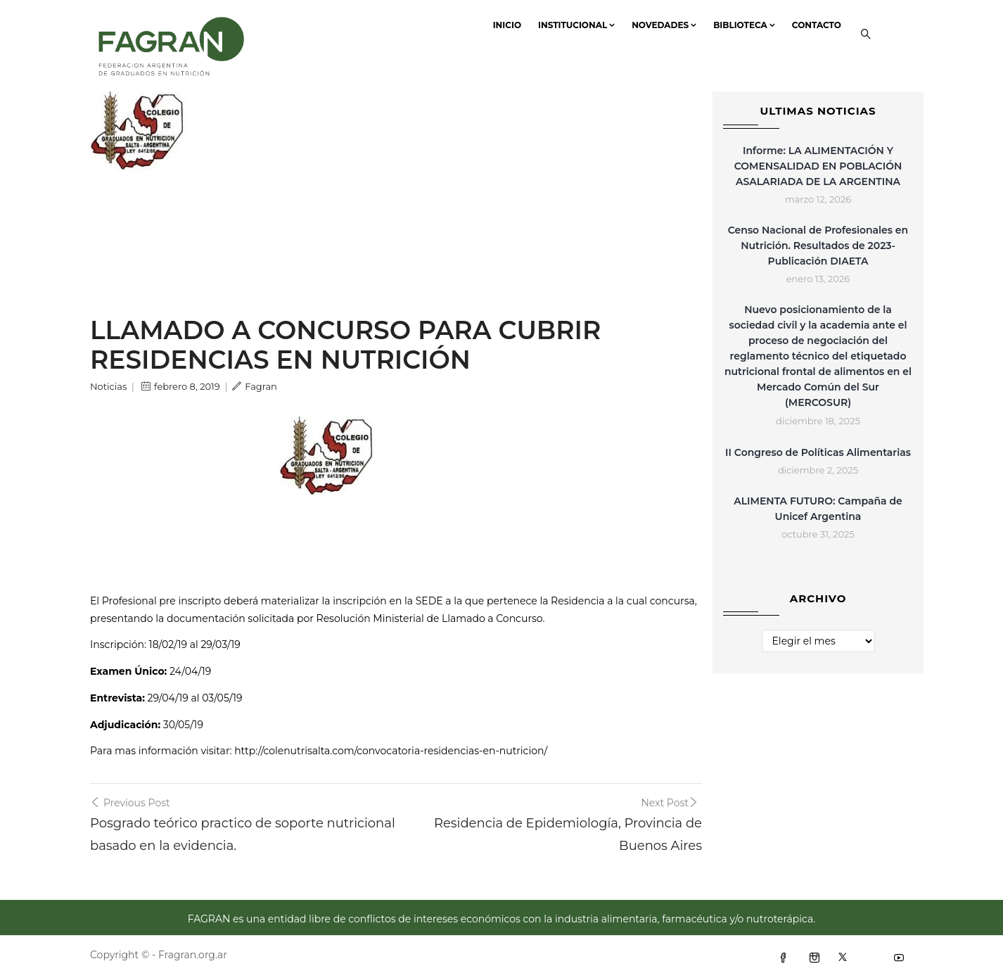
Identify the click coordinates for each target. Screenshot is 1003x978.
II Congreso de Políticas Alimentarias (818, 452)
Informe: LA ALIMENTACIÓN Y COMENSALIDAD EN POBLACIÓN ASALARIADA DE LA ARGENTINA (818, 166)
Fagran (254, 386)
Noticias (108, 386)
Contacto (816, 25)
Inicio (507, 25)
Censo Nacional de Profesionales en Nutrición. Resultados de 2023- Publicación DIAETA (818, 245)
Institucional (576, 25)
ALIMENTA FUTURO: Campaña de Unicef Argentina (818, 509)
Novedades (664, 25)
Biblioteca (744, 25)
